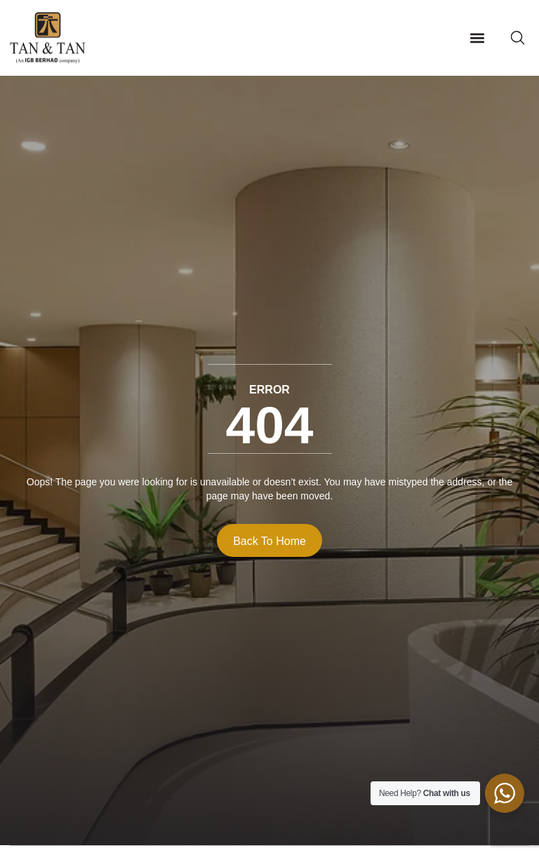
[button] (476, 38)
